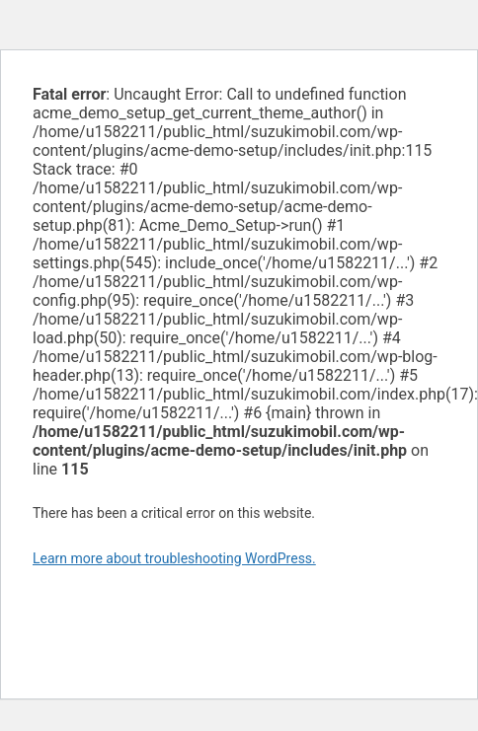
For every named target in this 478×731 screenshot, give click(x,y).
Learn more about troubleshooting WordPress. (174, 558)
